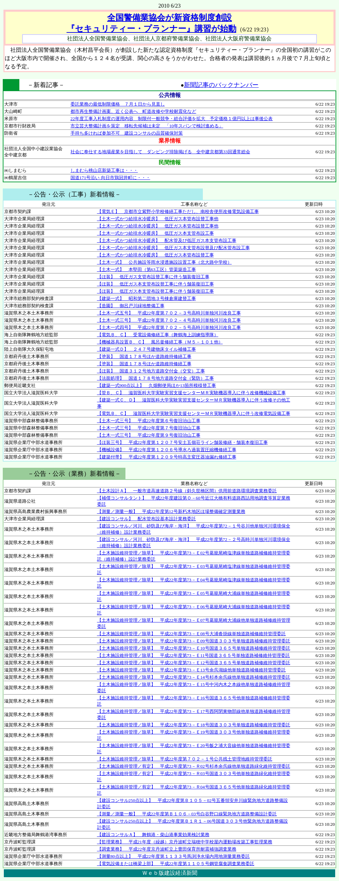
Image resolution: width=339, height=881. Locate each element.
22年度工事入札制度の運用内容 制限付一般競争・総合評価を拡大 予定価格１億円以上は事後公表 (171, 118)
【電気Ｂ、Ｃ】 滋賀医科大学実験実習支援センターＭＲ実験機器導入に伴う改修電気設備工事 (193, 413)
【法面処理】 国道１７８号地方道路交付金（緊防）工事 (155, 378)
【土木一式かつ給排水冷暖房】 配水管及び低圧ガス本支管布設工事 (166, 240)
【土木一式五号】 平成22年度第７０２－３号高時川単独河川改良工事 (169, 313)
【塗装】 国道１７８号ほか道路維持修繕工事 (144, 356)
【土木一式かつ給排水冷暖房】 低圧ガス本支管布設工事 (155, 233)
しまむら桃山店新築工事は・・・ (104, 170)
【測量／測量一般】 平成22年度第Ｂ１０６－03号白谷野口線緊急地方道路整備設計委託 (187, 813)
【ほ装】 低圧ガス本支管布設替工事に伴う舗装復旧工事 (155, 284)
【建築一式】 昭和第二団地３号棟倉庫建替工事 (146, 298)
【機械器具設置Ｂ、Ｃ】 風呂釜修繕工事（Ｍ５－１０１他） (160, 342)
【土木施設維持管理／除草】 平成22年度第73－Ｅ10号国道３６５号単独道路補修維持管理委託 (193, 648)
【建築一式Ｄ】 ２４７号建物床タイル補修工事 (146, 349)
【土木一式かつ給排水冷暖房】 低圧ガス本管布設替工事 (155, 255)
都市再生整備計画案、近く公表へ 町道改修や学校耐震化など (133, 111)
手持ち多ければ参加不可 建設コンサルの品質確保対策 (126, 133)
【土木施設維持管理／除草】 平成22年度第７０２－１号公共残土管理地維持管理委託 (184, 759)
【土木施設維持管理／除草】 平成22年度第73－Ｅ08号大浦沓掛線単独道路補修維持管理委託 (191, 633)
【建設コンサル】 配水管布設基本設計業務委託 (146, 518)
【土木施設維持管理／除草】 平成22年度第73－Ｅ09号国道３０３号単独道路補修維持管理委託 (193, 640)
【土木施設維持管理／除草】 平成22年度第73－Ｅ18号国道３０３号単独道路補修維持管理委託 (193, 724)
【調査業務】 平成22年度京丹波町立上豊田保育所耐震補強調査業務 (166, 849)
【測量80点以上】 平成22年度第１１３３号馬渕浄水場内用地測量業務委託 (173, 856)
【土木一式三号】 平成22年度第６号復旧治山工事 (148, 420)
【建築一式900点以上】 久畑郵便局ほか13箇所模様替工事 (156, 385)
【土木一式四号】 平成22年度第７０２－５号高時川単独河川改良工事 (169, 327)
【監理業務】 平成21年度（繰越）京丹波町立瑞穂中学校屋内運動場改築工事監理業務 (184, 841)
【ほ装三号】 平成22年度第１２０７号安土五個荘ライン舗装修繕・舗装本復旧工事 (182, 442)
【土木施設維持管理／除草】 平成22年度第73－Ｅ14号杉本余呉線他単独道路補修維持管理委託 (193, 677)
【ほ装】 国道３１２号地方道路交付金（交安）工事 (151, 371)
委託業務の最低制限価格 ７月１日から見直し (117, 104)
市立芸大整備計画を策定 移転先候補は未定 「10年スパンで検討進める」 (146, 125)
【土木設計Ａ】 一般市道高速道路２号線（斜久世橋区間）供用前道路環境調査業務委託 (187, 490)
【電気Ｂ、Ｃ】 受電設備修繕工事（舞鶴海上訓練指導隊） (157, 334)
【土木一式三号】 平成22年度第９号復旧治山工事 (148, 435)
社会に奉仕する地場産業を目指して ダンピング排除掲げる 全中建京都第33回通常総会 (160, 151)
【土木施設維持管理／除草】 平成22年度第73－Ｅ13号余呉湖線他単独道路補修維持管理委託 (191, 669)
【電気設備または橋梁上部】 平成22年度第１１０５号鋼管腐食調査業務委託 (175, 863)
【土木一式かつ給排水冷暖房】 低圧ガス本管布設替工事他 (157, 218)
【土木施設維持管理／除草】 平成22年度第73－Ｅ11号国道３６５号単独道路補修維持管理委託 (193, 655)
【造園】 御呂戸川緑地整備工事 (130, 305)
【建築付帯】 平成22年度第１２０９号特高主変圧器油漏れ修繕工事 (166, 456)
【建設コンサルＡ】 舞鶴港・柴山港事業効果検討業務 (153, 834)
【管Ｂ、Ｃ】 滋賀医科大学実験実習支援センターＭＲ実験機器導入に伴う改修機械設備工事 (191, 392)
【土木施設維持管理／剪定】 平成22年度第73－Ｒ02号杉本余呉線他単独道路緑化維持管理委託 (193, 766)
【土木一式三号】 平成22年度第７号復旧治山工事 (148, 427)
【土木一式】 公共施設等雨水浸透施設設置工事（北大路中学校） (164, 262)
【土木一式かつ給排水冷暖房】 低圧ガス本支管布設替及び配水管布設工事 (173, 247)
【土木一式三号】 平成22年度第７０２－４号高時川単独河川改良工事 (169, 320)
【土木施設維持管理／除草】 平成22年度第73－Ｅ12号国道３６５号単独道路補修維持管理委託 (193, 662)
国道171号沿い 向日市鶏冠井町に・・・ (110, 177)
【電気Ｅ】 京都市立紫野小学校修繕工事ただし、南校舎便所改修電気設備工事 (178, 211)
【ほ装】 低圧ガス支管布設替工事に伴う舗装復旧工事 (153, 276)
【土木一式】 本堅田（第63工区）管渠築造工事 (146, 269)
